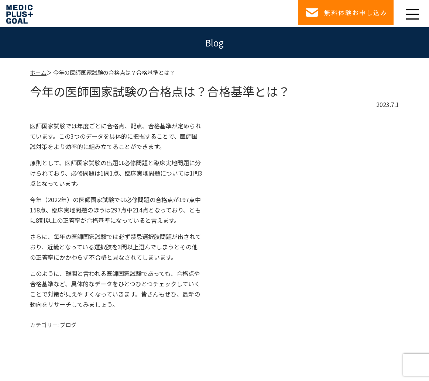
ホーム (38, 72)
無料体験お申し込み (353, 13)
